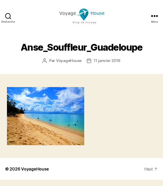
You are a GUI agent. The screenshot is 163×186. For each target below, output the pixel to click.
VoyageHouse (69, 60)
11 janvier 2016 (107, 60)
